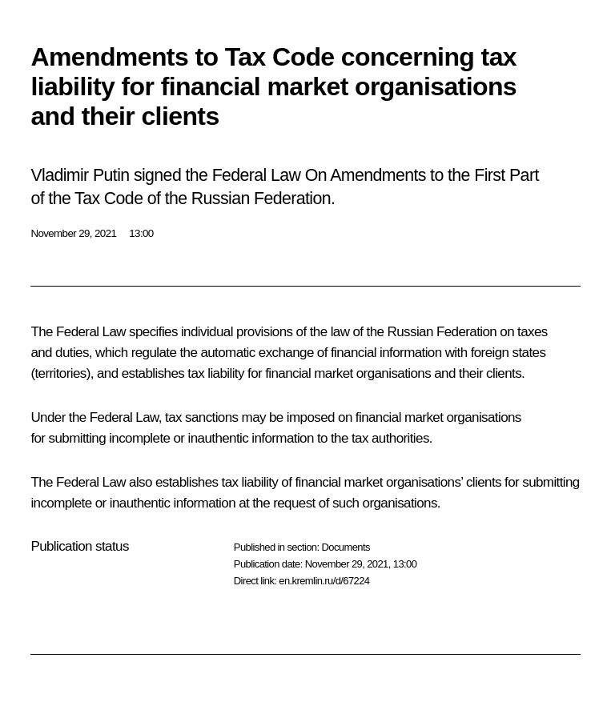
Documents (345, 547)
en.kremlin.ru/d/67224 (324, 581)
